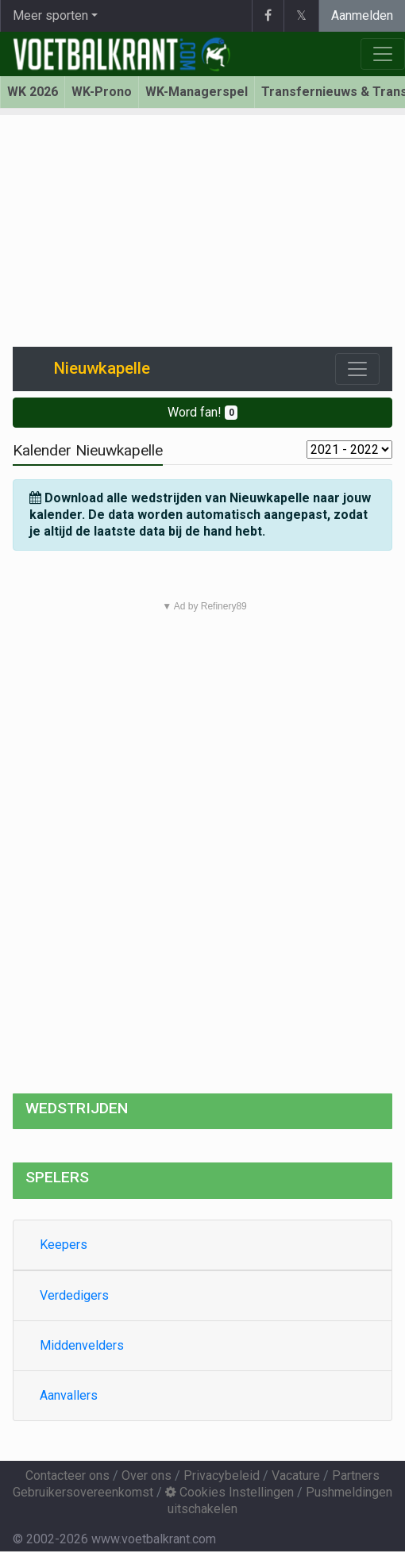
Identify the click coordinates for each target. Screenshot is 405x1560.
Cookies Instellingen (229, 1492)
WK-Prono (101, 91)
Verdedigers (74, 1295)
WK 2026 (32, 91)
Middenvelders (82, 1345)
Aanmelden (362, 15)
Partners (356, 1475)
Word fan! (203, 412)
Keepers (63, 1244)
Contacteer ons (67, 1475)
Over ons (147, 1475)
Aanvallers (69, 1395)
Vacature (296, 1475)
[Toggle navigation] (357, 369)
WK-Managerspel (196, 91)
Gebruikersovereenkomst (83, 1492)
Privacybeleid (221, 1475)
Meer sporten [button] (50, 15)
